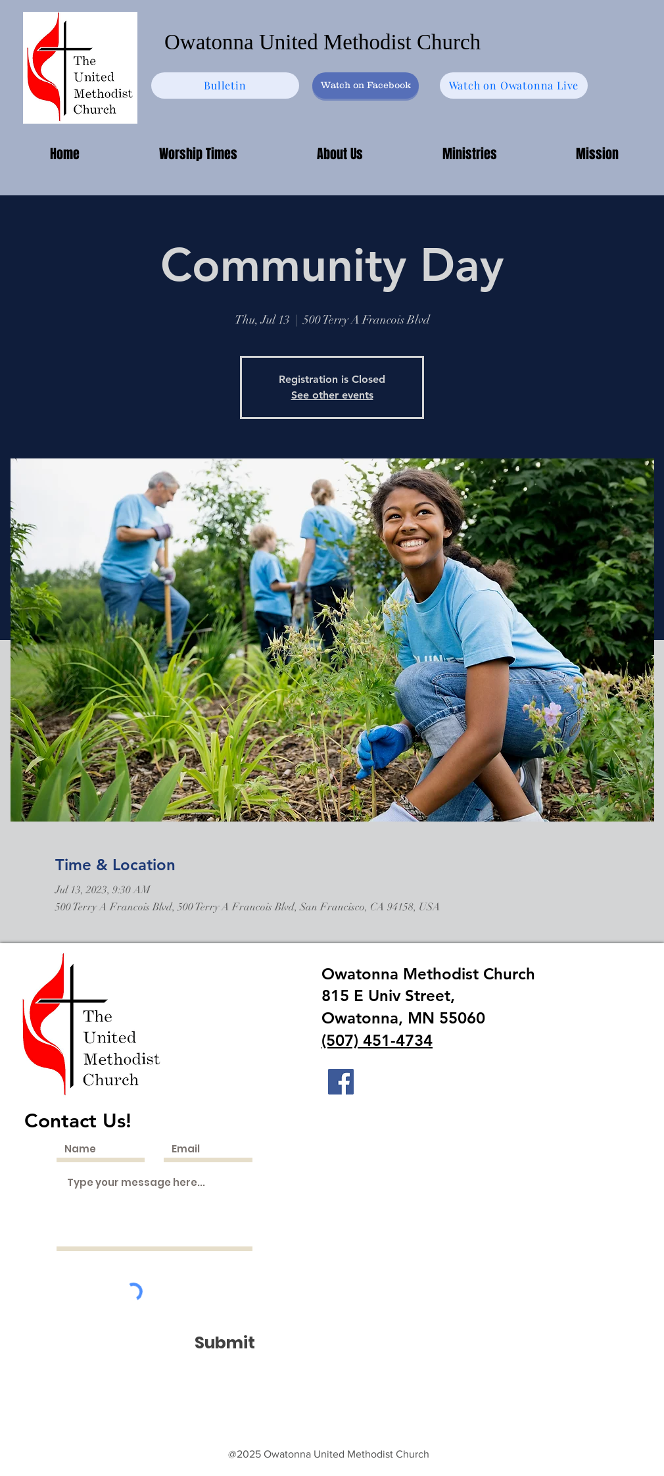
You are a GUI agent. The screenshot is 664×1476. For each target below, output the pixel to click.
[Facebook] (341, 1082)
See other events (332, 395)
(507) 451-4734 (377, 1040)
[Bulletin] (225, 85)
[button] (469, 154)
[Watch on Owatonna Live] (514, 85)
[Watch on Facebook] (365, 85)
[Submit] (225, 1342)
